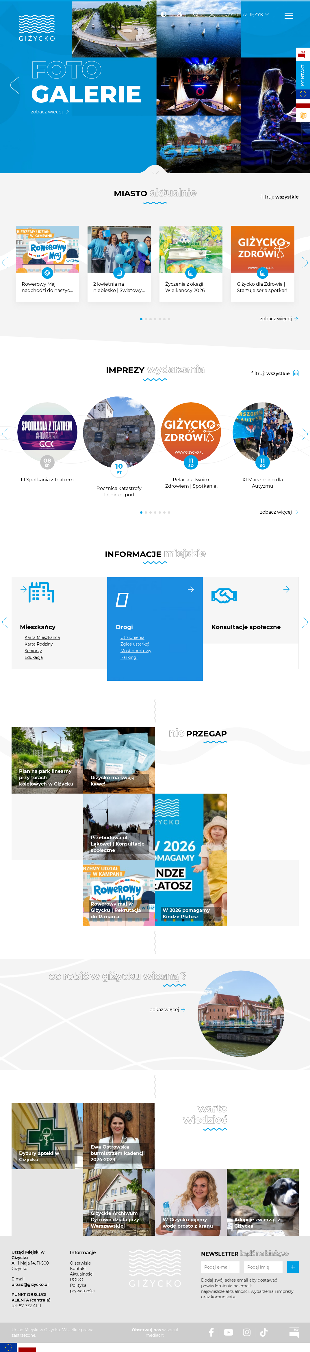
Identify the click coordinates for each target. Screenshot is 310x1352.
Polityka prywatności (82, 1288)
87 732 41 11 (30, 1305)
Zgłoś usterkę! (134, 644)
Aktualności (82, 1274)
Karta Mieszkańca (42, 637)
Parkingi (129, 657)
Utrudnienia (132, 637)
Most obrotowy (135, 650)
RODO (76, 1279)
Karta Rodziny (39, 644)
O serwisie (80, 1263)
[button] (15, 86)
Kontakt (302, 75)
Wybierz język (244, 14)
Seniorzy (33, 650)
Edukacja (34, 657)
